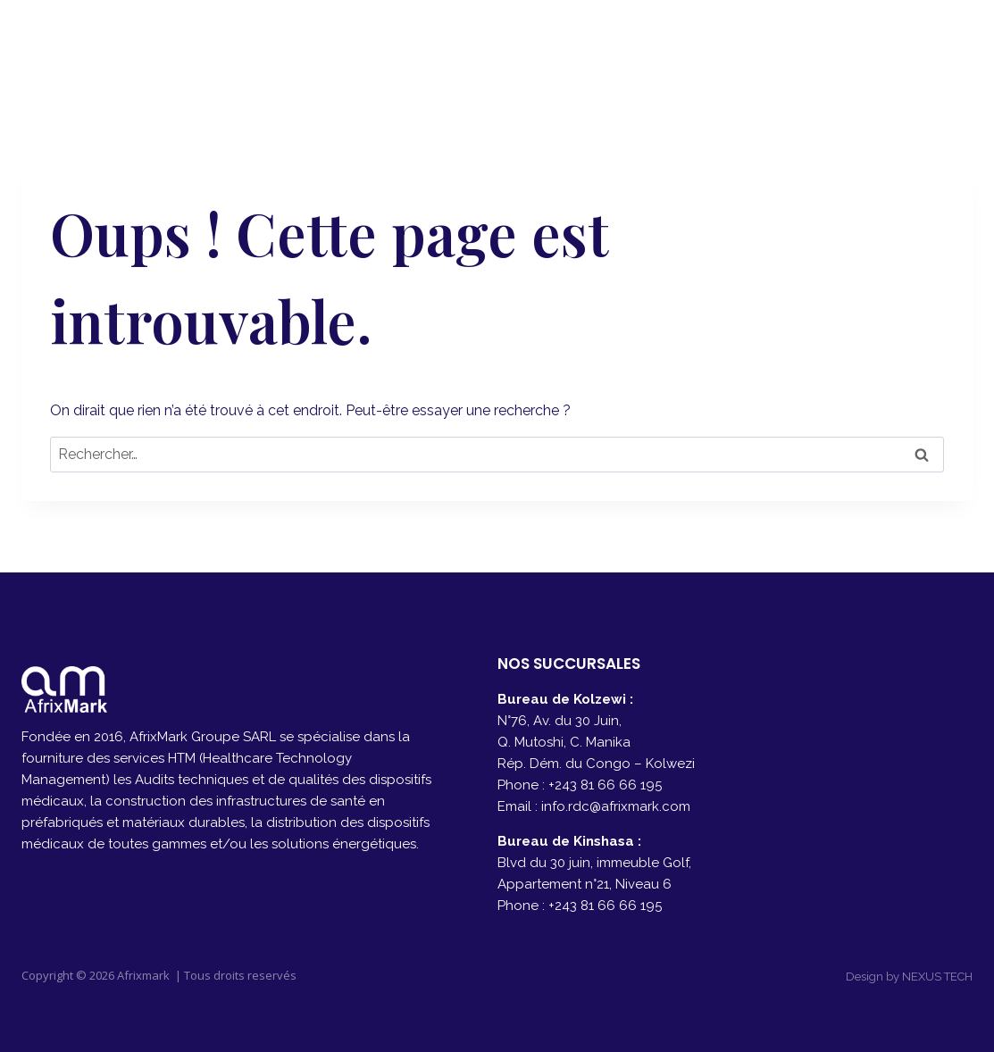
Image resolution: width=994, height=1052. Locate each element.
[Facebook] (908, 45)
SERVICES (708, 45)
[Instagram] (952, 45)
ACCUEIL (499, 45)
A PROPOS (601, 45)
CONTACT (813, 45)
